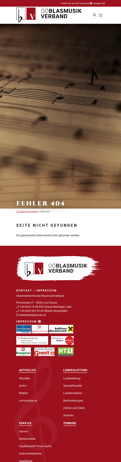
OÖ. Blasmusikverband (27, 211)
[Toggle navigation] (100, 15)
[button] (94, 15)
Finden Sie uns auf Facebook (76, 3)
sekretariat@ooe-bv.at (33, 315)
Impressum (28, 321)
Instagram (98, 3)
